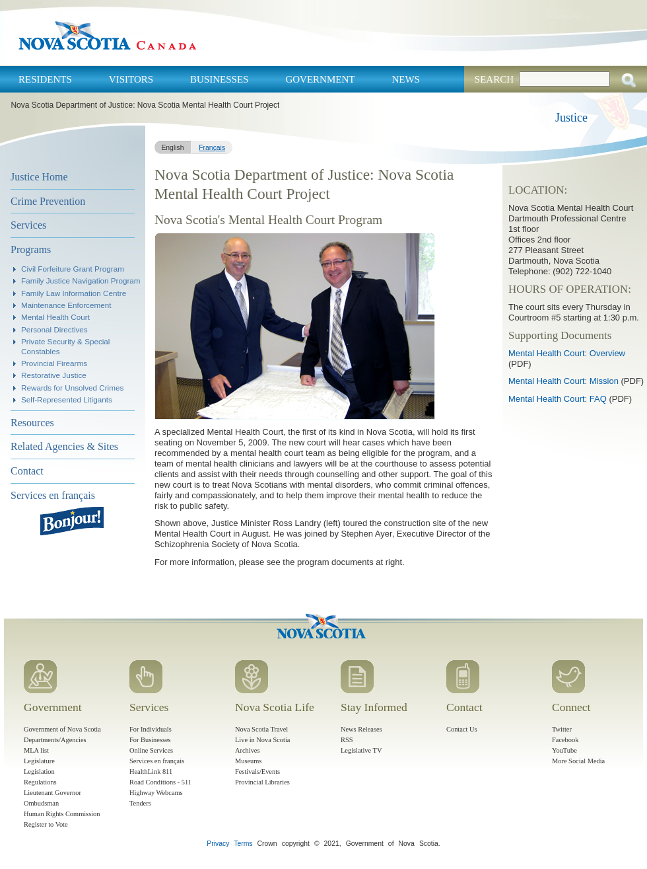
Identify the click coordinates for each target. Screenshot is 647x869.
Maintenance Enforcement (66, 305)
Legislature (39, 761)
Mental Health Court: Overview (566, 353)
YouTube (564, 750)
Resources (32, 422)
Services (28, 225)
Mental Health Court (55, 317)
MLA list (36, 750)
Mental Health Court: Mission (563, 381)
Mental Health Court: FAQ (557, 399)
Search (494, 79)
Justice (571, 117)
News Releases (361, 729)
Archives (247, 750)
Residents (45, 79)
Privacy (218, 843)
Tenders (140, 803)
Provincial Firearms (54, 363)
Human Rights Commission (62, 813)
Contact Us (461, 729)
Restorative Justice (53, 375)
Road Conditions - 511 (160, 782)
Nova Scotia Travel (261, 729)
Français (212, 147)
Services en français (53, 495)
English (172, 147)
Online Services (151, 750)
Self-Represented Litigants (66, 399)
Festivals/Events (257, 771)
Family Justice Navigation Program (81, 280)
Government (320, 79)
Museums (248, 761)
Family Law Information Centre (73, 293)
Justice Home (39, 176)
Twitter (562, 729)
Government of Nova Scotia (62, 729)
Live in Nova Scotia (262, 739)
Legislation (39, 771)
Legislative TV (361, 750)
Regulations (40, 782)
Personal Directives (54, 329)
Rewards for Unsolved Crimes (72, 387)
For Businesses (150, 739)
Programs (31, 249)
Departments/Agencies (55, 739)
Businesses (219, 79)
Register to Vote (46, 824)
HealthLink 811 (150, 771)
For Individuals (150, 729)
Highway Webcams (156, 792)
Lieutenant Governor (52, 792)
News (406, 79)
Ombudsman (41, 803)
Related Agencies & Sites (64, 446)
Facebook (565, 739)
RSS (347, 739)
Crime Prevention (48, 201)
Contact (27, 470)
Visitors (131, 79)
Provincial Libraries (262, 782)
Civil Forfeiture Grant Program (72, 268)
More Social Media (578, 761)
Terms (243, 843)
